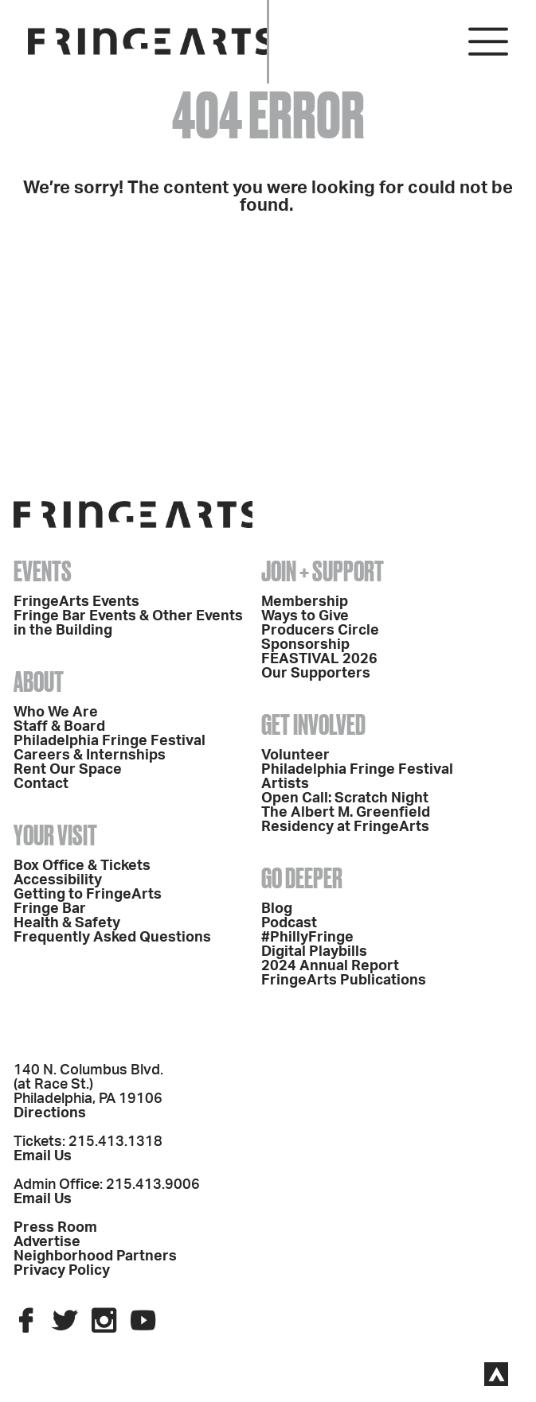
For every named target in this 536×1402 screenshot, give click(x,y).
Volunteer (295, 755)
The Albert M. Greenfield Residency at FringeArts (345, 820)
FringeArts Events (76, 602)
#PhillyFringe (307, 937)
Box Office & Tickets (82, 866)
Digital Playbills (314, 952)
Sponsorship (305, 645)
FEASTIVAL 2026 (319, 659)
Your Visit (55, 835)
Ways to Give (305, 616)
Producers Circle (320, 630)
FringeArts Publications (343, 980)
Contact (41, 784)
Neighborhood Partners (95, 1256)
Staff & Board (59, 727)
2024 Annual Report (330, 966)
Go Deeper (301, 878)
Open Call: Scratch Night (344, 798)
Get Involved (313, 724)
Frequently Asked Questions (112, 937)
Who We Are (56, 712)
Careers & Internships (90, 755)
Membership (304, 602)
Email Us (43, 1156)
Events (43, 571)
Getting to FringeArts (88, 894)
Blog (276, 909)
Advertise (47, 1242)
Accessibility (58, 880)
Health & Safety (67, 923)
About (39, 681)
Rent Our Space (68, 770)
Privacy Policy (62, 1271)
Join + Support (322, 571)
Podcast (289, 923)
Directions (50, 1113)
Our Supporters (315, 673)
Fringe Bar (50, 909)
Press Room (55, 1228)
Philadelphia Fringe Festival (109, 741)
